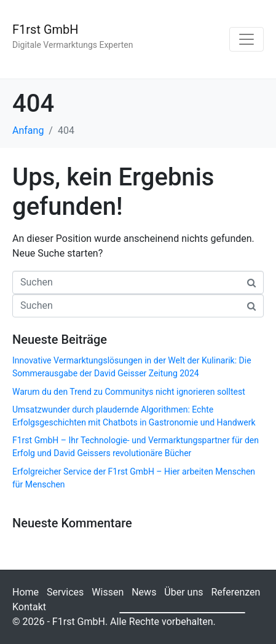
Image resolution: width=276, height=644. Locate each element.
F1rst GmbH (45, 29)
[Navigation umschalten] (246, 39)
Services (65, 592)
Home (25, 592)
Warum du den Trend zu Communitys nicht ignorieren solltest (128, 392)
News (144, 592)
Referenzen (235, 592)
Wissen (108, 592)
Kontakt (29, 607)
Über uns (183, 592)
